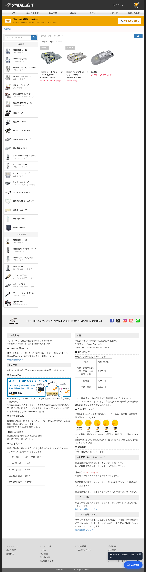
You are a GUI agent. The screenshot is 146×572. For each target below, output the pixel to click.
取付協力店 (45, 557)
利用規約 (112, 550)
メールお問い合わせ (82, 550)
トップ (12, 13)
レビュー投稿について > (86, 509)
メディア (114, 13)
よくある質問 (80, 546)
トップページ (12, 546)
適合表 (73, 13)
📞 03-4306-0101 (130, 21)
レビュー (44, 550)
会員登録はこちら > (84, 530)
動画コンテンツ (47, 561)
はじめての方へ (47, 546)
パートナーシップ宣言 (117, 561)
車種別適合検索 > (15, 359)
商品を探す (11, 550)
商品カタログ (32, 13)
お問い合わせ (134, 13)
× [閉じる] (140, 554)
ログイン (118, 5)
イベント (93, 13)
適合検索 (10, 554)
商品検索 (53, 13)
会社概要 (112, 546)
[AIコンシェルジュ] (133, 565)
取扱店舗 (44, 554)
